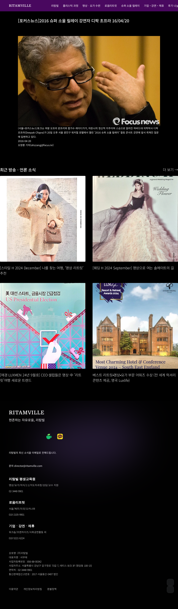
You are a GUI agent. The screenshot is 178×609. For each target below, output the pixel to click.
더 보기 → (170, 169)
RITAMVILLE (20, 5)
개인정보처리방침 (32, 589)
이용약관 (13, 589)
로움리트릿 (17, 502)
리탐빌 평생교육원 (22, 479)
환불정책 (51, 589)
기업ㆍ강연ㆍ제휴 (21, 526)
